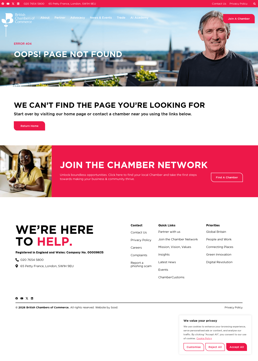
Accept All (237, 346)
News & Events (101, 17)
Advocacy (77, 17)
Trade (121, 17)
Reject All (215, 346)
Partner (59, 17)
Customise (194, 346)
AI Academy (139, 17)
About (45, 17)
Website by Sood (105, 307)
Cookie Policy (204, 338)
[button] (254, 4)
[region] (215, 334)
